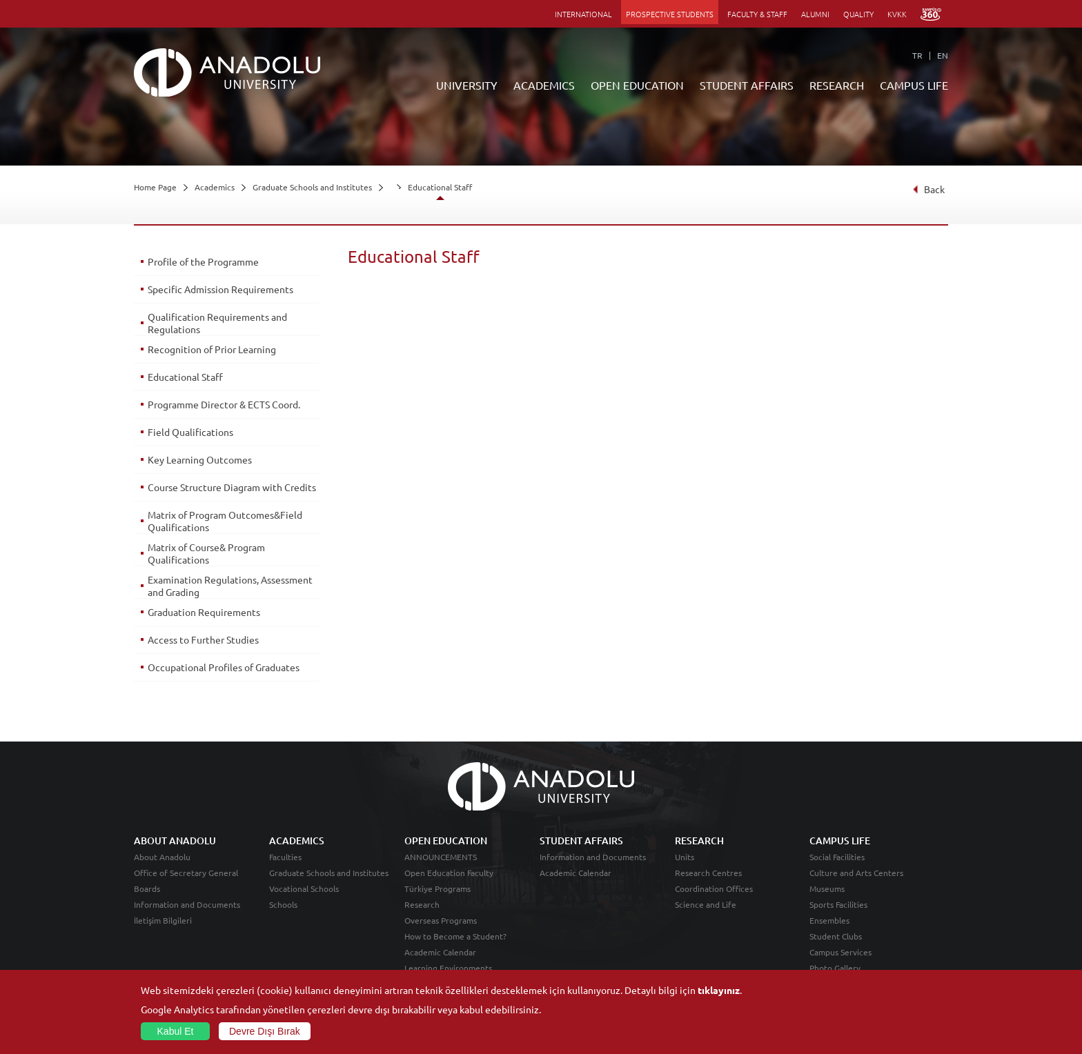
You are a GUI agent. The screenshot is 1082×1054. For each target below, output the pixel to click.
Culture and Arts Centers (856, 872)
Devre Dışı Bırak (264, 1031)
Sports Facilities (838, 904)
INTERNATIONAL (583, 13)
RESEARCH (836, 85)
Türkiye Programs (437, 888)
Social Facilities (837, 856)
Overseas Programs (440, 920)
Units (684, 856)
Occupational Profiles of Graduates (223, 667)
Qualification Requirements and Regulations (217, 322)
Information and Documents (187, 904)
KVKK (897, 13)
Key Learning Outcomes (200, 459)
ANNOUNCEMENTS (440, 856)
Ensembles (829, 920)
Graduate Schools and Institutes (312, 186)
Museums (827, 888)
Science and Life (705, 904)
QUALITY (858, 13)
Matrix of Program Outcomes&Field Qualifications (225, 520)
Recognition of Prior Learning (212, 349)
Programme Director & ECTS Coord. (224, 404)
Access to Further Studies (203, 639)
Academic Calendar (440, 951)
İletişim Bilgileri (163, 920)
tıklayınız (719, 990)
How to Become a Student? (455, 936)
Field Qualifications (190, 432)
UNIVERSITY (467, 85)
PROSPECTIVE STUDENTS (670, 13)
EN (942, 55)
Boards (147, 888)
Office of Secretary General (186, 872)
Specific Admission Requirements (220, 289)
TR (917, 55)
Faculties (285, 856)
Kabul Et (175, 1031)
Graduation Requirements (204, 612)
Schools (283, 904)
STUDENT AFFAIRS (747, 85)
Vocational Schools (304, 888)
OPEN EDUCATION (637, 85)
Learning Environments (448, 967)
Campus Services (840, 951)
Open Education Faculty (448, 872)
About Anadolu (162, 856)
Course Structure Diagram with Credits (232, 487)
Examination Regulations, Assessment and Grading (230, 585)
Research (422, 904)
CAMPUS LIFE (914, 85)
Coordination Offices (714, 888)
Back (928, 189)
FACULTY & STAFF (757, 13)
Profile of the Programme (203, 261)
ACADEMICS (544, 85)
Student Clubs (835, 936)
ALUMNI (815, 13)
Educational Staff (440, 186)
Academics (215, 186)
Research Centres (708, 872)
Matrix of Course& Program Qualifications (206, 553)
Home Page (155, 186)
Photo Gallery (834, 967)
